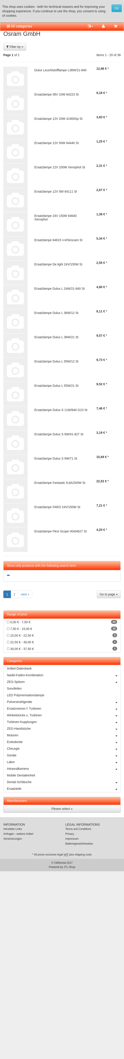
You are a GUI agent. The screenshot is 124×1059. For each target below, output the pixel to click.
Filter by (14, 47)
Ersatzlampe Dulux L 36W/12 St (56, 313)
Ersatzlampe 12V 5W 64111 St (55, 191)
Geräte (63, 755)
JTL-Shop (69, 867)
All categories (19, 26)
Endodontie (63, 742)
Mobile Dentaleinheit (21, 775)
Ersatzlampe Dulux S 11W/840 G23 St (60, 410)
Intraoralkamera (63, 768)
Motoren (63, 735)
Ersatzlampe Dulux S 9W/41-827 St (58, 434)
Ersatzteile (63, 788)
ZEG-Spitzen (63, 681)
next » (25, 594)
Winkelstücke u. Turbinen (63, 715)
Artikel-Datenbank (19, 668)
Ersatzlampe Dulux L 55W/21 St (56, 385)
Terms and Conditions (78, 829)
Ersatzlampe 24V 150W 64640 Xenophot (55, 217)
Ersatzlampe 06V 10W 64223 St (56, 94)
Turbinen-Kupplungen (63, 722)
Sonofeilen (14, 688)
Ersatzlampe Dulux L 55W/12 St (56, 361)
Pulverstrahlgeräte (63, 702)
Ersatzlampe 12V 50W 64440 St (56, 143)
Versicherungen (12, 838)
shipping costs (83, 854)
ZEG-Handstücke (63, 728)
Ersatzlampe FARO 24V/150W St (57, 507)
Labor (63, 762)
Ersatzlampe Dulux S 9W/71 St (55, 458)
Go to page (109, 594)
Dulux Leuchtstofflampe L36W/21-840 (60, 70)
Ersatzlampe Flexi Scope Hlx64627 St (60, 531)
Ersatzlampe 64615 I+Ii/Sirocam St (58, 240)
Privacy (69, 833)
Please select (62, 809)
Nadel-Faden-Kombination (63, 675)
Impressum (72, 838)
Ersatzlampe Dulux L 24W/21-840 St (59, 288)
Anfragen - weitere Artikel (18, 833)
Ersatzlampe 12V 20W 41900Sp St (58, 118)
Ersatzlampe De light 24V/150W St (58, 264)
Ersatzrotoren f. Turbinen (63, 708)
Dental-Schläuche (63, 782)
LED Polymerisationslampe (25, 695)
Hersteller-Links (12, 829)
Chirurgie (63, 748)
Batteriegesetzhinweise (79, 843)
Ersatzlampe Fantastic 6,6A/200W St (59, 483)
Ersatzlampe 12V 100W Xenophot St (59, 167)
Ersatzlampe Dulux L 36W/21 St (56, 337)
